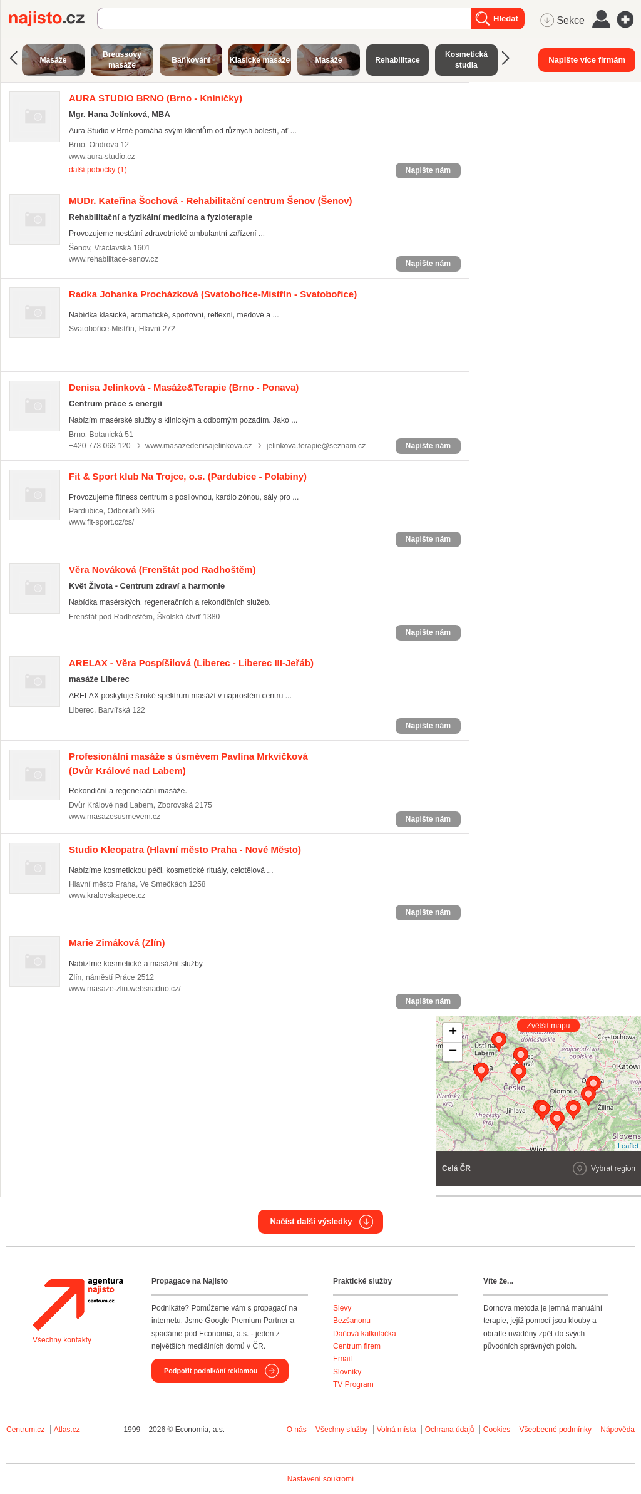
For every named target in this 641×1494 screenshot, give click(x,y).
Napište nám (428, 170)
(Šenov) (210, 200)
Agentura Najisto (78, 1304)
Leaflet (628, 1146)
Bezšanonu (352, 1320)
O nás (297, 1429)
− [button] (453, 1052)
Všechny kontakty (62, 1340)
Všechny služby (342, 1429)
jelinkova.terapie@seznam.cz (316, 445)
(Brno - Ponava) (184, 387)
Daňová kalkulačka (364, 1333)
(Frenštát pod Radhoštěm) (162, 569)
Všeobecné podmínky (556, 1429)
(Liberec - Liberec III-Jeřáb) (191, 662)
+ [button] (453, 1032)
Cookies (496, 1429)
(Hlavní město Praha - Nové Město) (185, 849)
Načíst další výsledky (311, 1221)
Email (342, 1358)
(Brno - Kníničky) (155, 98)
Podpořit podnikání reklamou (210, 1370)
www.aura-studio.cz (102, 156)
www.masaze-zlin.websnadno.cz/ (125, 988)
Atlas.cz (67, 1429)
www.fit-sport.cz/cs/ (101, 522)
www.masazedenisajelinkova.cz (198, 445)
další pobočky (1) (98, 169)
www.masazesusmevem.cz (114, 816)
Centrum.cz (25, 1429)
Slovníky (347, 1372)
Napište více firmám (586, 59)
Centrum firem (357, 1346)
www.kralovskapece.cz (107, 895)
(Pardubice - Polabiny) (188, 476)
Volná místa (396, 1429)
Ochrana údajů (449, 1429)
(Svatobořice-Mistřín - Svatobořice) (213, 294)
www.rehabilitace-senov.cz (113, 259)
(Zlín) (117, 942)
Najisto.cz (53, 18)
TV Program (353, 1384)
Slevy (342, 1308)
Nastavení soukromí (320, 1479)
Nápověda (617, 1429)
